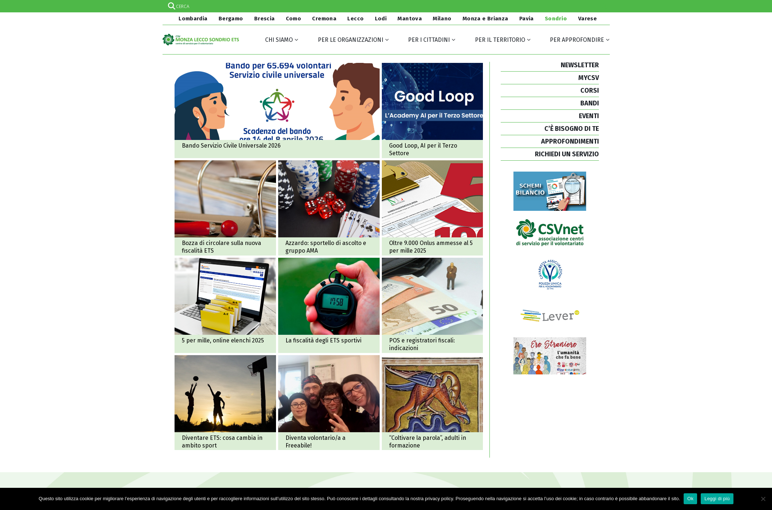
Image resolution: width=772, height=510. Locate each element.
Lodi (381, 18)
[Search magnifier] (603, 6)
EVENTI (589, 116)
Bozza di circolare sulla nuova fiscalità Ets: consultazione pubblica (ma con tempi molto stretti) (225, 208)
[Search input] (386, 6)
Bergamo (231, 18)
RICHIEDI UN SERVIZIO (567, 154)
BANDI (589, 103)
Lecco (355, 18)
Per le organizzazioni (350, 39)
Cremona (324, 18)
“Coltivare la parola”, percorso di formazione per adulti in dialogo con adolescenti (432, 402)
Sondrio (556, 18)
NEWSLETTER (580, 65)
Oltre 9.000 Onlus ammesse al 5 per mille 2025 (432, 208)
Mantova (409, 18)
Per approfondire (577, 39)
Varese (587, 18)
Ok (690, 498)
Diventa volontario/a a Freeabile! (329, 402)
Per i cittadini (429, 39)
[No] (763, 498)
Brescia (264, 18)
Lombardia (192, 18)
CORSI (589, 91)
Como (293, 18)
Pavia (526, 18)
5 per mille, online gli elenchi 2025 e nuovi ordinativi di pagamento (225, 305)
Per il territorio (500, 39)
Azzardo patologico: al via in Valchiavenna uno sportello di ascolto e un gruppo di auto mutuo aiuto (329, 208)
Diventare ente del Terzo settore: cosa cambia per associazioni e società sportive (225, 402)
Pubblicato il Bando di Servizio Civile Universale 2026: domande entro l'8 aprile (277, 110)
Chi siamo (279, 39)
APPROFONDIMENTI (570, 141)
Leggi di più (717, 498)
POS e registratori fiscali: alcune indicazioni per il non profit (432, 305)
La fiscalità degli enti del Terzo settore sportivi (329, 305)
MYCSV (588, 78)
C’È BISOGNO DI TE (571, 129)
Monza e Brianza (485, 18)
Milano (442, 18)
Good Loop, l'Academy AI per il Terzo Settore (432, 110)
